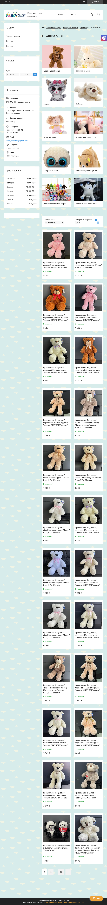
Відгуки (9, 46)
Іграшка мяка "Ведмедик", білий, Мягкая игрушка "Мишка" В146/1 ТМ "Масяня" (56, 635)
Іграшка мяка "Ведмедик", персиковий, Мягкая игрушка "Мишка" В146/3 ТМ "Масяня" (55, 422)
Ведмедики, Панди (52, 71)
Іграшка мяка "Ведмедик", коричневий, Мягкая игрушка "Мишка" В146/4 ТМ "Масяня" (87, 370)
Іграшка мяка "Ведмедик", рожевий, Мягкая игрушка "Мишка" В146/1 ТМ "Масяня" (55, 265)
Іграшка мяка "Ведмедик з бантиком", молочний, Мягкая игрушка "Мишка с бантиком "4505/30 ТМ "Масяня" (87, 849)
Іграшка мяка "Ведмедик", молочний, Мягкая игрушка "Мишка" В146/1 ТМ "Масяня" (87, 530)
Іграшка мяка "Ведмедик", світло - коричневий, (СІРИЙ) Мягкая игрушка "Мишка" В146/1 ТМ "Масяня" (87, 424)
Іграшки (83, 28)
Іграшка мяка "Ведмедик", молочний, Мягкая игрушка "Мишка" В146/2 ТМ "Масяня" (87, 582)
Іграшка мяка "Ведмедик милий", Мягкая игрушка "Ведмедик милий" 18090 (85, 795)
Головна (61, 15)
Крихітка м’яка (50, 137)
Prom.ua (66, 900)
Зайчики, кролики (83, 71)
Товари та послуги (53, 28)
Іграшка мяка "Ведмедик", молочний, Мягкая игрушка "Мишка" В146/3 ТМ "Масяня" (87, 635)
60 (61, 872)
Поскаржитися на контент (53, 902)
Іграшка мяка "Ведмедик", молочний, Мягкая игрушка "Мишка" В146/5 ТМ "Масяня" (55, 795)
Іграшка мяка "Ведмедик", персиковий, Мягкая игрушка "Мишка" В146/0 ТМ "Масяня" (87, 742)
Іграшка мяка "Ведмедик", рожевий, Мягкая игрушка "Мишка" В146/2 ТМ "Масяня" (87, 317)
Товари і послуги (13, 36)
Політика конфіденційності (74, 902)
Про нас (9, 41)
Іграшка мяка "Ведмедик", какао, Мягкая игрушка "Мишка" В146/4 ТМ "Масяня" (88, 265)
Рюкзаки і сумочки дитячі (86, 171)
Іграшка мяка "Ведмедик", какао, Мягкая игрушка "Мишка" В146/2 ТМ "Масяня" (56, 477)
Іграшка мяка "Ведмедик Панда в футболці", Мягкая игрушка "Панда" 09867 (56, 847)
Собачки (79, 104)
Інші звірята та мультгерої (55, 204)
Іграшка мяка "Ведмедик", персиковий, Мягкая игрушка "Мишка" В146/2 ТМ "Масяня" (87, 687)
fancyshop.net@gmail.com (17, 141)
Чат (96, 898)
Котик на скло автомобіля (86, 204)
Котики (47, 104)
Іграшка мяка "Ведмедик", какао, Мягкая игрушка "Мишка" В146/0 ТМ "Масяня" (88, 477)
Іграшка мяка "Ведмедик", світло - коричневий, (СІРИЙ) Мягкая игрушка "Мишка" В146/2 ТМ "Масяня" (55, 689)
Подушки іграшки (51, 171)
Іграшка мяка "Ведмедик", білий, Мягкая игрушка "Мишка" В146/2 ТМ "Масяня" (56, 582)
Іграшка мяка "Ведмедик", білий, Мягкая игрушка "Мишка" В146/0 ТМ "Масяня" (56, 530)
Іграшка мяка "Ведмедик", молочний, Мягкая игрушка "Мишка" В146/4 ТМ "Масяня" (55, 742)
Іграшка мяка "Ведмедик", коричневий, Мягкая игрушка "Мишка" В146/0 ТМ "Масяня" (55, 317)
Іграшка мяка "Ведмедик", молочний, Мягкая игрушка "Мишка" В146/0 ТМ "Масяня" (55, 370)
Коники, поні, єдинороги (86, 137)
